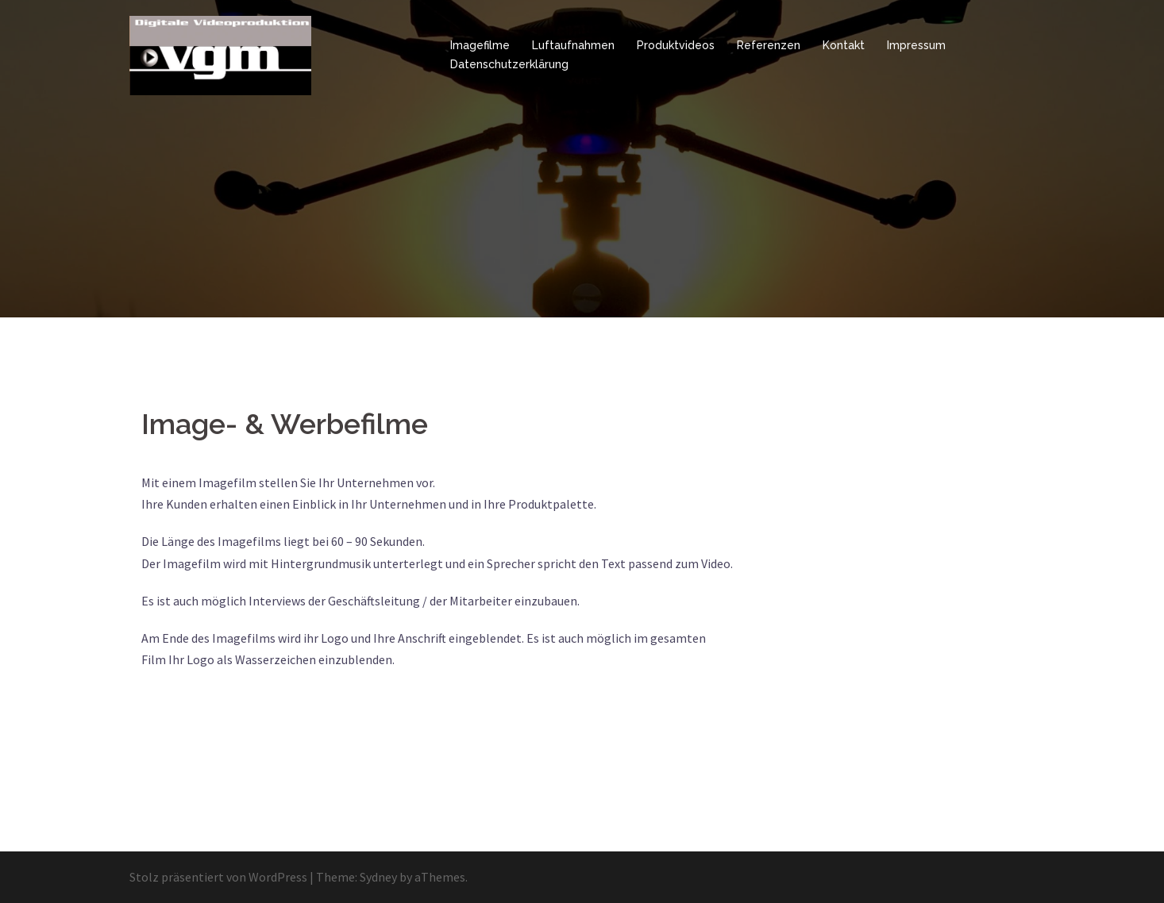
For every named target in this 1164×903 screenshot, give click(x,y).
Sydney (378, 877)
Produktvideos (676, 45)
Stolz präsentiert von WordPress (218, 877)
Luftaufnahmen (573, 45)
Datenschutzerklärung (509, 64)
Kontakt (844, 45)
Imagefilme (480, 45)
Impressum (916, 45)
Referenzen (768, 45)
